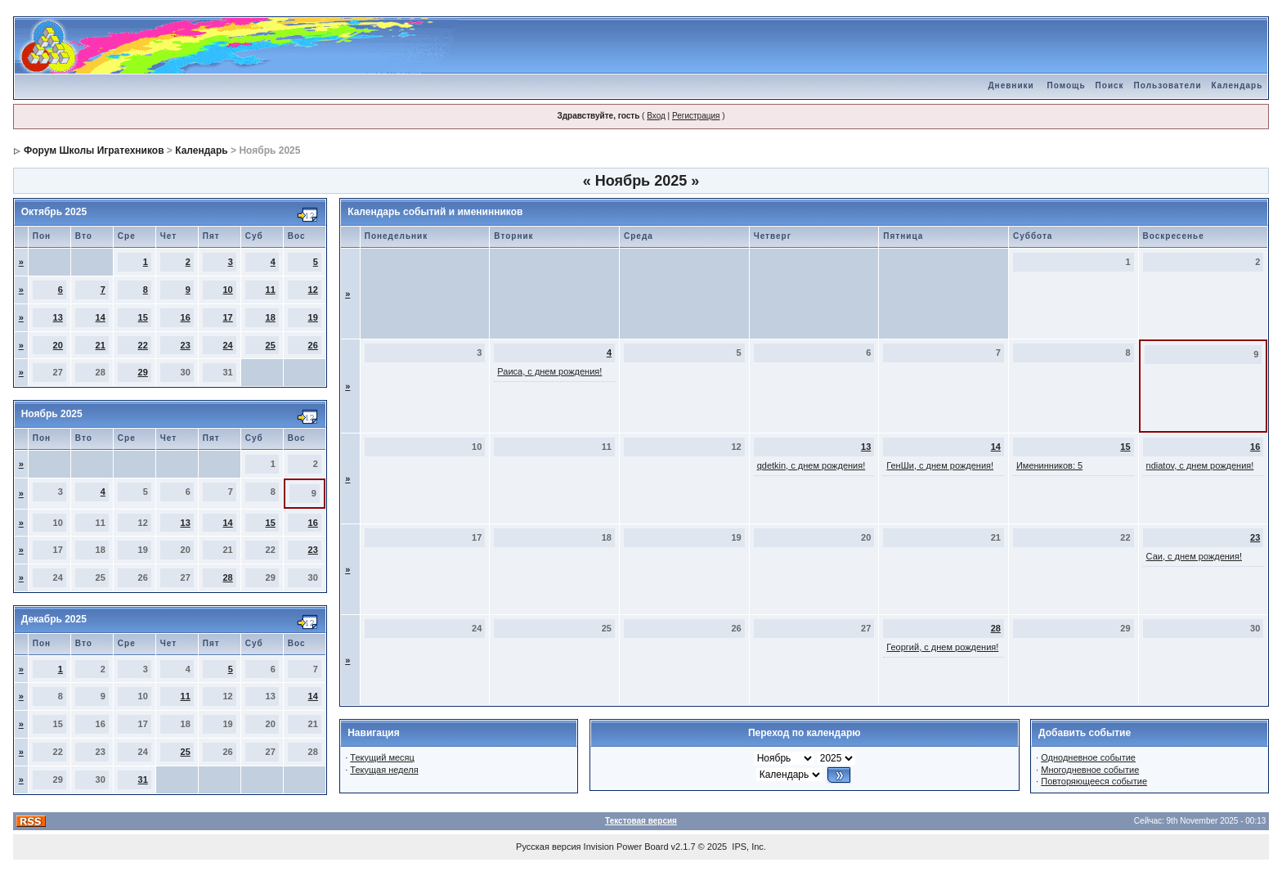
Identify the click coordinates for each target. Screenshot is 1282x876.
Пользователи (1168, 85)
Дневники (1010, 85)
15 (143, 317)
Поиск (1110, 85)
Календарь (1237, 85)
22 (143, 345)
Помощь (1066, 85)
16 (186, 317)
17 (228, 317)
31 (143, 779)
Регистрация (695, 115)
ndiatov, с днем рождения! (1200, 465)
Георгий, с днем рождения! (942, 647)
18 (271, 317)
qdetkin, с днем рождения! (811, 465)
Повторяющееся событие (1094, 781)
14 (100, 317)
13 (58, 317)
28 (228, 577)
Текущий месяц (382, 757)
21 (100, 345)
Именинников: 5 (1049, 465)
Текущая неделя (384, 770)
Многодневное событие (1090, 770)
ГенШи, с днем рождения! (939, 465)
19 (313, 317)
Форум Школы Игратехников (94, 150)
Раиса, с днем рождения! (549, 371)
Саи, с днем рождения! (1194, 556)
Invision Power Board (626, 846)
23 (186, 345)
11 (271, 289)
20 (58, 345)
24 (228, 345)
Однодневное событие (1088, 757)
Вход (656, 115)
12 (313, 289)
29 (143, 372)
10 (228, 289)
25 (271, 345)
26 (313, 345)
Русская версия (548, 846)
